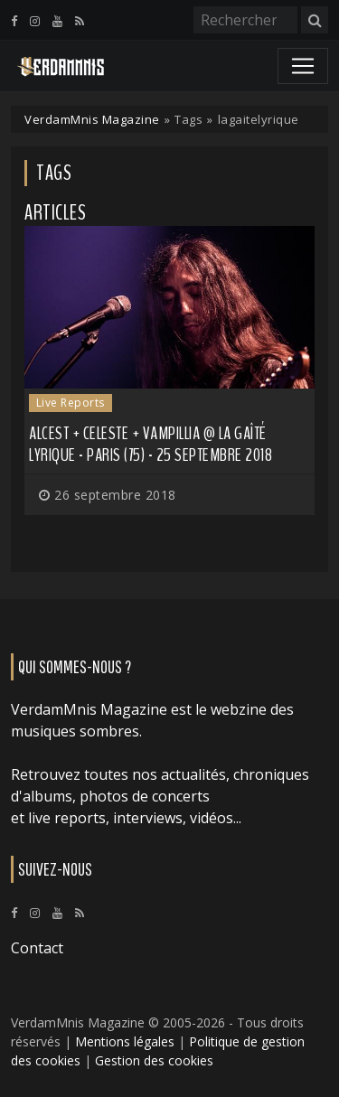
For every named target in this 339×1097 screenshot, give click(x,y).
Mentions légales (124, 1041)
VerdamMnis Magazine (92, 119)
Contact (37, 948)
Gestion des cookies (154, 1060)
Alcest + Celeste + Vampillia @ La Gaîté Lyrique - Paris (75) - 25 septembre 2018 (150, 444)
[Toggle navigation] (303, 66)
